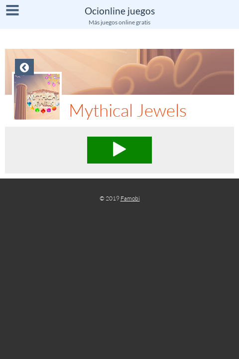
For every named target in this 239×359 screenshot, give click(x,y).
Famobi (130, 198)
